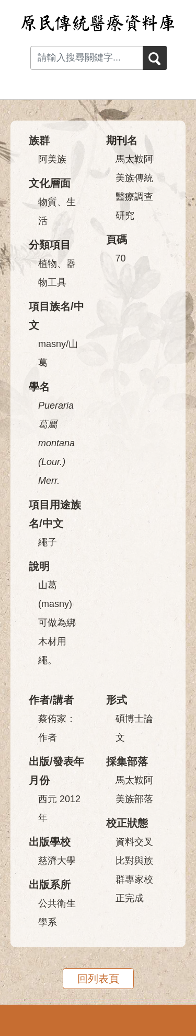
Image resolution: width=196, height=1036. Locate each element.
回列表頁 (98, 978)
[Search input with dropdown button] (86, 58)
